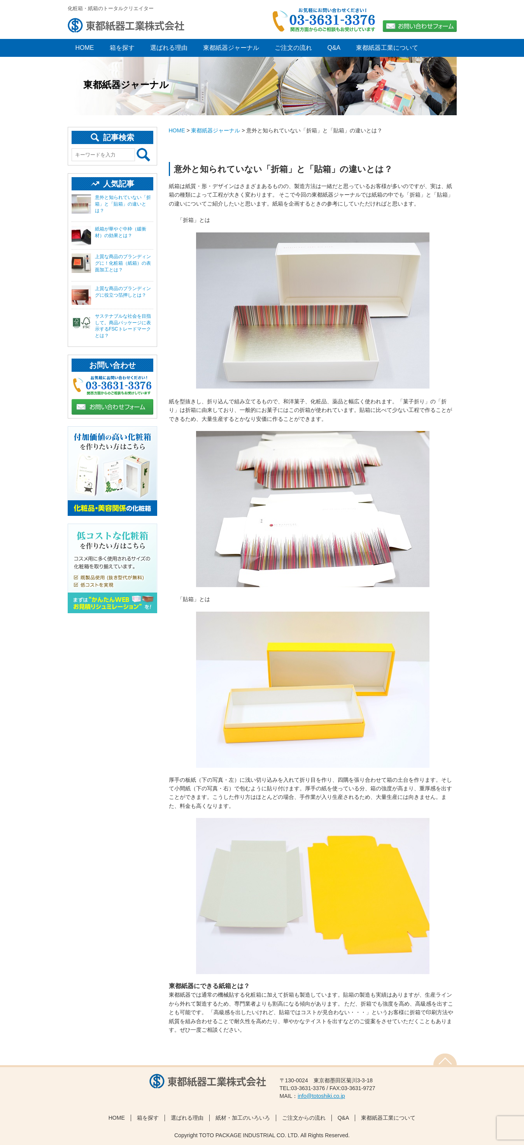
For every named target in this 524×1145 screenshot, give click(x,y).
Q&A (334, 47)
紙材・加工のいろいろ (243, 1118)
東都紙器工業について (387, 47)
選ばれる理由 (169, 47)
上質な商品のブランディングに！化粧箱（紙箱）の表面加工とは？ (123, 263)
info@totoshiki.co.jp (321, 1096)
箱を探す (122, 47)
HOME (177, 130)
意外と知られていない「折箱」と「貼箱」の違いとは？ (123, 204)
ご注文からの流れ (304, 1118)
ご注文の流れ (293, 47)
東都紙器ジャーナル (231, 47)
